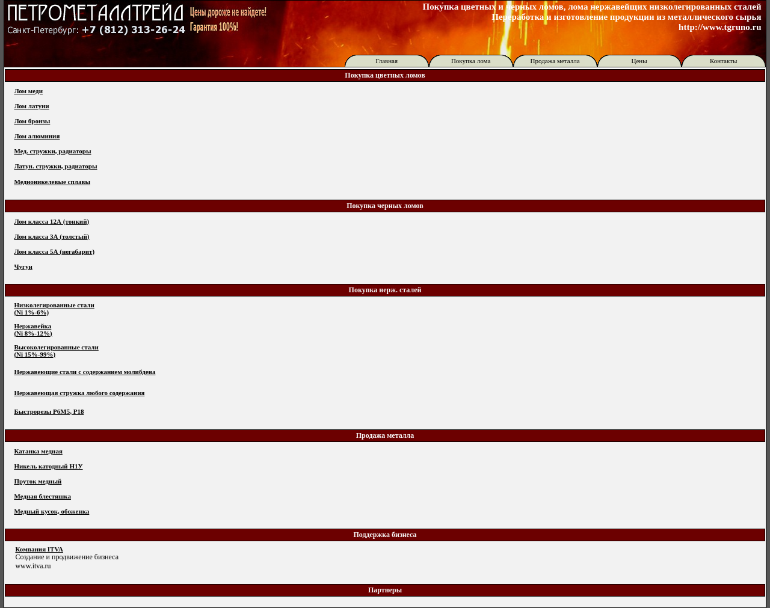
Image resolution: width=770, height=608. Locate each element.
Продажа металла (555, 60)
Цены (639, 60)
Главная (386, 60)
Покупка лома (470, 60)
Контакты (723, 60)
